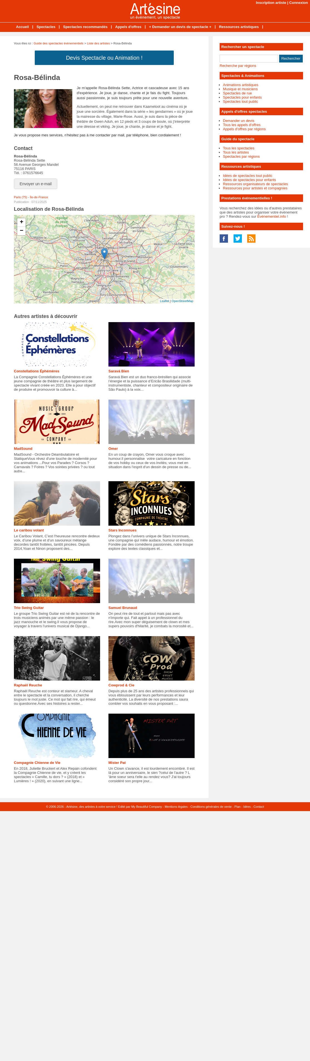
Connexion (298, 3)
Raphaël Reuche (28, 685)
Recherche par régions (238, 66)
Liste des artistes (98, 43)
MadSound (23, 449)
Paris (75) (20, 197)
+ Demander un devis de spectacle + (180, 27)
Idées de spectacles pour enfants (249, 180)
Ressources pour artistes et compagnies (255, 188)
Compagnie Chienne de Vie (37, 763)
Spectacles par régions (241, 156)
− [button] (21, 231)
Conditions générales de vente (211, 806)
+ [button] (21, 222)
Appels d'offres (128, 27)
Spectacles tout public (240, 101)
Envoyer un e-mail (36, 184)
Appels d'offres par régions (244, 129)
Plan (237, 806)
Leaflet (164, 301)
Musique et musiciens (240, 89)
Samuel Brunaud (122, 608)
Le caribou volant (29, 530)
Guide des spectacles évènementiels (58, 43)
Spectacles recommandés (85, 27)
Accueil (22, 27)
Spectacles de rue (237, 93)
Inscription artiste (271, 3)
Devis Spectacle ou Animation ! (104, 58)
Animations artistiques (240, 85)
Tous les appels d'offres (242, 125)
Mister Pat (117, 763)
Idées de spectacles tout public (247, 176)
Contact (259, 806)
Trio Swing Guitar (29, 608)
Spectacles (45, 27)
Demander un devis (238, 121)
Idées (247, 806)
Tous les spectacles (238, 148)
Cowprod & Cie (121, 685)
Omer (113, 449)
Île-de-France (39, 197)
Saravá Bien (118, 371)
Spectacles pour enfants (242, 97)
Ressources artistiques (239, 27)
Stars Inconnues (122, 530)
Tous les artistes (236, 152)
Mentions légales (176, 806)
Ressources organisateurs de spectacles (255, 184)
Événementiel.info (271, 216)
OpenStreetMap (182, 301)
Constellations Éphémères (36, 371)
